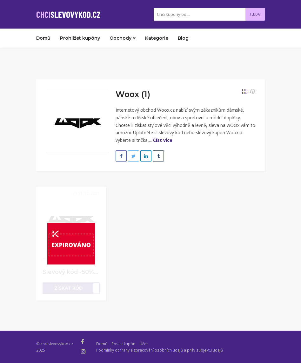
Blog (183, 38)
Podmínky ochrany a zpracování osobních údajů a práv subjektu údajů (159, 350)
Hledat (255, 14)
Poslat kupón (123, 343)
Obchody (123, 38)
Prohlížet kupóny (80, 38)
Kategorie (156, 38)
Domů (43, 38)
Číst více (162, 140)
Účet (143, 343)
